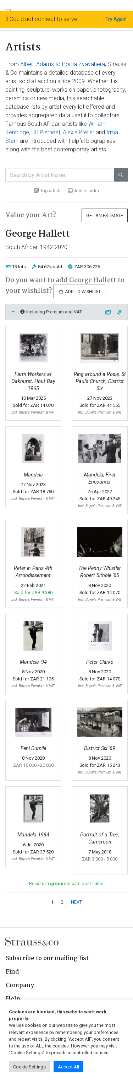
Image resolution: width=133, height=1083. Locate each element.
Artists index (84, 190)
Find (12, 972)
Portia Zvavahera (83, 64)
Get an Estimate (104, 215)
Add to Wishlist (79, 291)
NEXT (76, 902)
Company (20, 985)
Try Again (116, 19)
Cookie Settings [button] (29, 1066)
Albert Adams (37, 64)
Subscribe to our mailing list (47, 958)
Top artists (48, 190)
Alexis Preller (78, 132)
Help (13, 999)
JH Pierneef (46, 132)
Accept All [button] (68, 1066)
